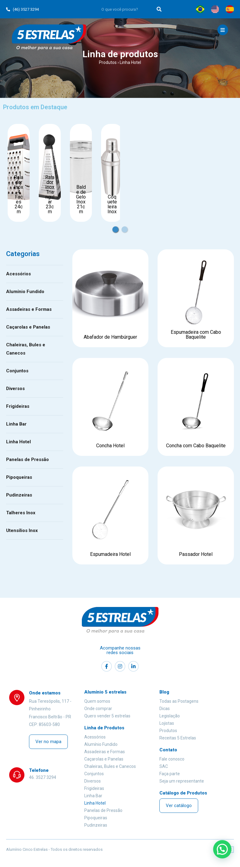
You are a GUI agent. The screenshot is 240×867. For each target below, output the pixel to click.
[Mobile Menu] (222, 29)
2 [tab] (129, 226)
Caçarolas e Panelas (28, 327)
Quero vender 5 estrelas (107, 715)
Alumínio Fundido (25, 291)
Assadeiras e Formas (29, 309)
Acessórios (18, 274)
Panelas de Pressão (27, 459)
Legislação (169, 715)
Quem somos (97, 701)
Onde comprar (98, 708)
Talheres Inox (20, 512)
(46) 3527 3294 (22, 9)
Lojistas (166, 723)
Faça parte (169, 773)
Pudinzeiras (19, 495)
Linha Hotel (18, 442)
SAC (163, 766)
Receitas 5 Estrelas (177, 737)
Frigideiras (17, 406)
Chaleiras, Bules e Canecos (25, 349)
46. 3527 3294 (42, 777)
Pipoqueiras (19, 477)
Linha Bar (16, 424)
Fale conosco (171, 759)
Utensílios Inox (22, 530)
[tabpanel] (18, 173)
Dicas (164, 708)
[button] (48, 742)
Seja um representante (181, 781)
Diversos (15, 388)
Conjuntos (17, 371)
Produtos (108, 62)
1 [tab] (120, 226)
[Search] (159, 9)
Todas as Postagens (178, 701)
